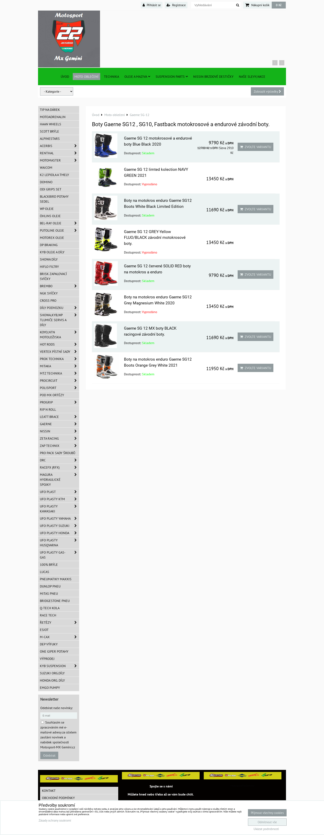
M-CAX (59, 636)
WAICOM (46, 167)
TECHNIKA (111, 76)
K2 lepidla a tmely (54, 175)
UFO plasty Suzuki (59, 525)
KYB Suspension (59, 665)
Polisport (59, 387)
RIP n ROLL (48, 409)
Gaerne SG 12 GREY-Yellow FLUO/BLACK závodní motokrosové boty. (155, 237)
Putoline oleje (59, 230)
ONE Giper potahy (54, 651)
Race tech (48, 615)
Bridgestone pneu (55, 601)
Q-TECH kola (50, 608)
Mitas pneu (49, 593)
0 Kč (279, 5)
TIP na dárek (50, 110)
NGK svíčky (49, 293)
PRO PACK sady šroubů (57, 453)
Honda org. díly (52, 680)
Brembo (59, 285)
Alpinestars (50, 138)
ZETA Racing (59, 438)
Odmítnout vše (267, 822)
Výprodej (47, 659)
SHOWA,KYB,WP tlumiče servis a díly (59, 319)
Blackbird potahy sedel (54, 198)
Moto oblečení (86, 76)
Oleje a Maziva (137, 76)
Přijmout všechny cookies (267, 813)
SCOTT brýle (49, 131)
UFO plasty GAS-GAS (59, 555)
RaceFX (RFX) (59, 467)
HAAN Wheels (50, 124)
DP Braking (49, 245)
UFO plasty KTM (59, 498)
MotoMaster (59, 160)
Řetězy (59, 622)
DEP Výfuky (49, 644)
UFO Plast (59, 491)
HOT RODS (59, 344)
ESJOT (44, 630)
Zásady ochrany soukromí (55, 820)
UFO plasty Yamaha (59, 518)
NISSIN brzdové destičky (213, 76)
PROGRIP (59, 402)
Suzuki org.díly (52, 673)
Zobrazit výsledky (267, 91)
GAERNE (59, 423)
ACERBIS (59, 145)
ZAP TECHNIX (59, 445)
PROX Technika (59, 358)
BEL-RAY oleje (59, 223)
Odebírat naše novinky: (56, 708)
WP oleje (47, 209)
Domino (46, 182)
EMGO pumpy (50, 687)
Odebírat (49, 755)
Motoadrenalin (53, 117)
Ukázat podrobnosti (266, 829)
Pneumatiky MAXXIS (55, 579)
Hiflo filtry (49, 266)
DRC (59, 460)
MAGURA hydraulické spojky (59, 479)
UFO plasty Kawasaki (59, 509)
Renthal (59, 153)
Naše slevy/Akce (252, 76)
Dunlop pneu (50, 586)
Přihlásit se (152, 5)
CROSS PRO (48, 300)
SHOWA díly (49, 259)
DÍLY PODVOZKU (59, 307)
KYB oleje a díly (52, 252)
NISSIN (59, 431)
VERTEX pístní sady (59, 351)
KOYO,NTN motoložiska (59, 335)
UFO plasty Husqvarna (59, 543)
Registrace (176, 5)
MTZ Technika (59, 373)
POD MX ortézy (52, 395)
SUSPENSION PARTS (172, 76)
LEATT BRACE (59, 416)
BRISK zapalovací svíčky (53, 276)
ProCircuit (59, 380)
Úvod (65, 76)
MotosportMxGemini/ (243, 785)
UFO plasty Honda (59, 532)
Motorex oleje (52, 238)
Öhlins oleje (50, 216)
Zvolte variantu (255, 147)
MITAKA (59, 366)
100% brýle (49, 564)
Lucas (44, 572)
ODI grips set (50, 189)
